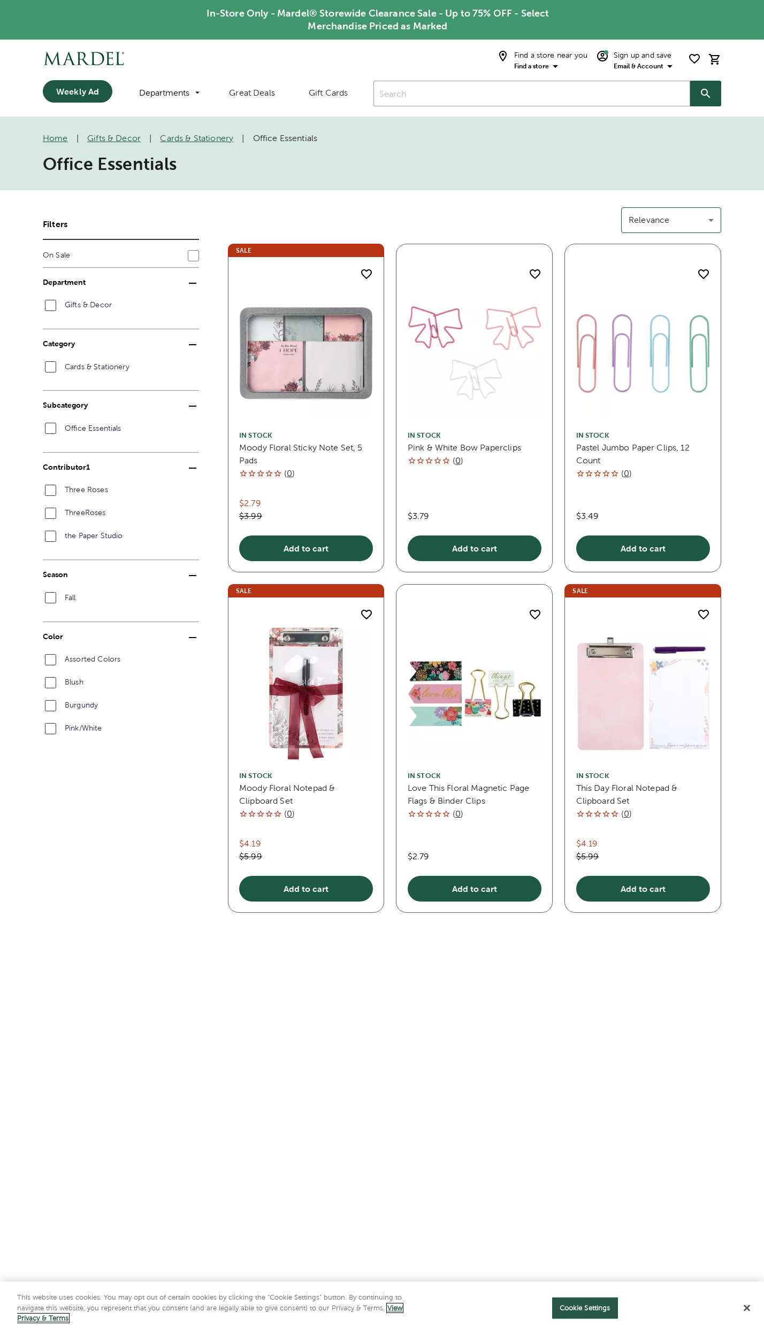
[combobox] (531, 93)
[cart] (714, 59)
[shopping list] (694, 59)
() (289, 473)
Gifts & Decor (114, 138)
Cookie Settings (585, 1315)
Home (55, 138)
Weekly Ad (77, 91)
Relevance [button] (649, 219)
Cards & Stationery (196, 138)
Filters (55, 224)
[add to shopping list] (366, 274)
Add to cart (306, 548)
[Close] (747, 1315)
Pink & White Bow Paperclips (464, 447)
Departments (169, 92)
